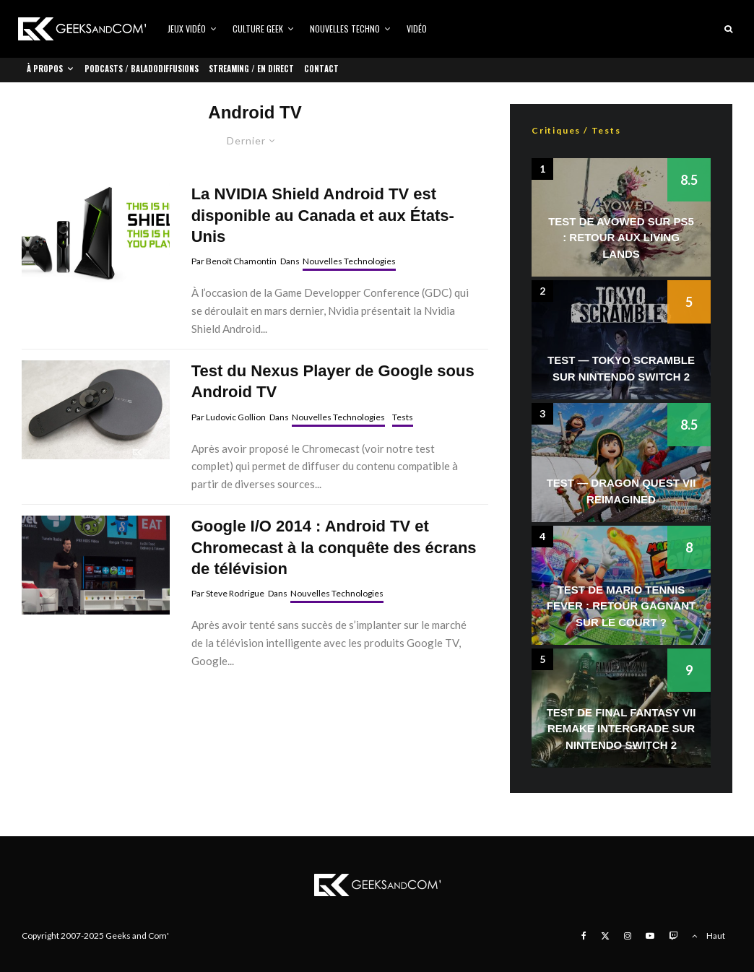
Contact (321, 68)
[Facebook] (584, 936)
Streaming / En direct (251, 68)
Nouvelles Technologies (349, 261)
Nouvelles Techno (345, 28)
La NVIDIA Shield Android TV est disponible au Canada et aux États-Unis (322, 215)
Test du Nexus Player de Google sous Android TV (332, 381)
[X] (605, 936)
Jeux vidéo (187, 28)
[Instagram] (627, 936)
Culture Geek (258, 28)
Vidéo (417, 28)
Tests (402, 417)
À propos (45, 68)
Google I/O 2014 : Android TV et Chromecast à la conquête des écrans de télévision (334, 547)
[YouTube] (650, 936)
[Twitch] (673, 936)
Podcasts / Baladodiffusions (141, 68)
